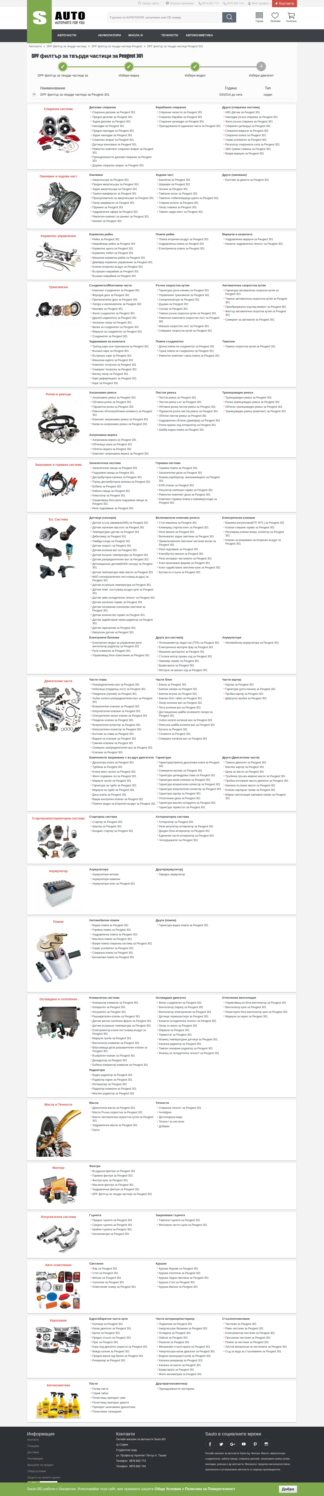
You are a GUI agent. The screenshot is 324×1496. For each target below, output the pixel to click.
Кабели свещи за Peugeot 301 (111, 486)
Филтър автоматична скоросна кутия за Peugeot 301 (255, 311)
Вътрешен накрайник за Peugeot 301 (115, 270)
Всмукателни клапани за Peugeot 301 (115, 699)
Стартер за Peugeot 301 (107, 813)
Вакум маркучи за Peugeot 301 (244, 152)
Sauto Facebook (210, 1433)
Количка (291, 21)
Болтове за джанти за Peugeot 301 (247, 179)
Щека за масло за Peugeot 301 (244, 763)
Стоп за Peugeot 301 (105, 1262)
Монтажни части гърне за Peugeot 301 (183, 1214)
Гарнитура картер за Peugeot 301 (179, 785)
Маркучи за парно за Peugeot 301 (246, 1007)
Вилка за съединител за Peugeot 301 (115, 324)
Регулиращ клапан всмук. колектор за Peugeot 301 (254, 528)
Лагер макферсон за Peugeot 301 (113, 201)
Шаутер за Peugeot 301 (107, 817)
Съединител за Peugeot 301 (109, 333)
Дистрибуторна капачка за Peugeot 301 (117, 473)
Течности (174, 35)
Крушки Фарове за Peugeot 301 (178, 1258)
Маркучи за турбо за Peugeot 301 (113, 781)
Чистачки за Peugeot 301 (240, 1313)
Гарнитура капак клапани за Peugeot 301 (184, 771)
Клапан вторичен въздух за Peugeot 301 (117, 265)
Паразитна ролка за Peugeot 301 (112, 403)
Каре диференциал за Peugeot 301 (114, 375)
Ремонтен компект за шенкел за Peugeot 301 (120, 215)
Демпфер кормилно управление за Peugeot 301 (122, 261)
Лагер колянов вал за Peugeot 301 (180, 695)
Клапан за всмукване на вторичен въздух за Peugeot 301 (253, 537)
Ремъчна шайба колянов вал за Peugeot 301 (187, 717)
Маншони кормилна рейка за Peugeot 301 (118, 256)
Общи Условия (168, 1489)
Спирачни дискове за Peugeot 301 (113, 112)
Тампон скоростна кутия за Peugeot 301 (250, 344)
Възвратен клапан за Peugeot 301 (113, 1046)
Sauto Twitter (221, 1433)
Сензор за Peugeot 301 (173, 306)
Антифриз (165, 1102)
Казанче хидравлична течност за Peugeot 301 (254, 242)
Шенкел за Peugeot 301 (107, 219)
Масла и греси (144, 35)
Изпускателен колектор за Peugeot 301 (116, 721)
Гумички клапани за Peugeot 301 (112, 735)
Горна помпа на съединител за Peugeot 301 (186, 348)
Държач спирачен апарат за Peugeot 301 (118, 164)
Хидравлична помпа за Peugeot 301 (181, 242)
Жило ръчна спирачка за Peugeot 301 (249, 121)
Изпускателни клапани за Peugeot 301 (116, 703)
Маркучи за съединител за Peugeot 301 (117, 329)
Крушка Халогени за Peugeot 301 (179, 1262)
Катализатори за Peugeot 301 (110, 1223)
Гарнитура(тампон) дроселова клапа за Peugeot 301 (189, 756)
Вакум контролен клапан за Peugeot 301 (117, 790)
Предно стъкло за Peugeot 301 (111, 1327)
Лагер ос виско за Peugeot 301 (178, 1016)
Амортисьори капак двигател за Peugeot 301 (186, 1340)
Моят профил (260, 3)
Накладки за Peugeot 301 (108, 125)
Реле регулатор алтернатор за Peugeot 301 (186, 817)
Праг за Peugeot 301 (105, 1331)
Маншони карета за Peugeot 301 (112, 357)
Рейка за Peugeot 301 (105, 238)
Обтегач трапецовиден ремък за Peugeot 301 (253, 403)
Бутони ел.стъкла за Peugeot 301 (179, 566)
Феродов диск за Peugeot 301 (110, 293)
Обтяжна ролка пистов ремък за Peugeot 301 (187, 403)
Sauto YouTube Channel (243, 1433)
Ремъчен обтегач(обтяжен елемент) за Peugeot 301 (122, 409)
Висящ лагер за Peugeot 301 (110, 371)
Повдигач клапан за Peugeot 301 (112, 712)
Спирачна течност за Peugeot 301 (180, 1097)
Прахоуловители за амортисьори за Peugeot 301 (122, 197)
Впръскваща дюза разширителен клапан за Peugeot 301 (119, 1040)
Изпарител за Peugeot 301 (108, 998)
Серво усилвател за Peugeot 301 (245, 139)
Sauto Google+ (232, 1433)
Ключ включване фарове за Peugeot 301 (184, 557)
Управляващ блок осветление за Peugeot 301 (120, 648)
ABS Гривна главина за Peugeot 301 (248, 148)
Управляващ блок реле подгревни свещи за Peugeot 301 (119, 497)
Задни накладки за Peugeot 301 (112, 134)
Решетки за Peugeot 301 (174, 1331)
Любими (275, 21)
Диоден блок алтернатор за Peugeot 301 (184, 822)
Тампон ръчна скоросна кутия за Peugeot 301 (187, 311)
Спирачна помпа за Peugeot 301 (245, 134)
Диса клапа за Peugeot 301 (109, 786)
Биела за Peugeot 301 (172, 677)
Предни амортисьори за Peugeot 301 (115, 183)
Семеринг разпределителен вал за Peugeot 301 (122, 739)
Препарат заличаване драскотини (113, 1395)
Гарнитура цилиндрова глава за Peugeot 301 (187, 767)
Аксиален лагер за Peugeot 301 (112, 320)
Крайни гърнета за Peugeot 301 (112, 1219)
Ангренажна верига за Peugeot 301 (114, 436)
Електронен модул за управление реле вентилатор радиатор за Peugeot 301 (117, 638)
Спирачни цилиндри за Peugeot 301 (181, 121)
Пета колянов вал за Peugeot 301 (179, 700)
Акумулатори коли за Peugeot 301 (113, 874)
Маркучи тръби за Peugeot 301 (111, 772)
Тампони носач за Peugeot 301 (178, 192)
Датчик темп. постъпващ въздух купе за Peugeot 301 (122, 585)
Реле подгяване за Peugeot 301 (178, 544)
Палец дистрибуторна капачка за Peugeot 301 (121, 477)
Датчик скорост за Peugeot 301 (111, 540)
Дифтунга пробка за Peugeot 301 (246, 691)
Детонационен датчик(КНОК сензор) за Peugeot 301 (122, 560)
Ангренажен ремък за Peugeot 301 (114, 394)
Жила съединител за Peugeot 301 (113, 311)
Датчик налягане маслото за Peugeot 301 (118, 522)
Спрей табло (100, 1382)
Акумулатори (111, 35)
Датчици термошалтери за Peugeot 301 (183, 1007)
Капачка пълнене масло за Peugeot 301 (250, 777)
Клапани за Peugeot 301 (107, 744)
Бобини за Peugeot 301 (106, 482)
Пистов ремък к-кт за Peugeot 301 (180, 399)
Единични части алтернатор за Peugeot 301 (186, 826)
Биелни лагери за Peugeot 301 (178, 682)
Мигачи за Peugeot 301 (106, 1267)
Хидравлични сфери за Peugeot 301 (115, 210)
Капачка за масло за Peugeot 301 (180, 1354)
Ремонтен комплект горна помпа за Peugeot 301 (189, 353)
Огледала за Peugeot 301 (175, 1322)
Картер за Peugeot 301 (239, 677)
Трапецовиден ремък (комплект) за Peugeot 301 (255, 408)
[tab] (162, 94)
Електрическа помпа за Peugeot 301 (181, 247)
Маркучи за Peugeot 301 (174, 1021)
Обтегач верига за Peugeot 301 (111, 445)
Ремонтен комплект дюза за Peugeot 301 (184, 490)
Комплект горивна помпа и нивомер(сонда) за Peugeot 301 (187, 496)
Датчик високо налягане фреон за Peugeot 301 (121, 1012)
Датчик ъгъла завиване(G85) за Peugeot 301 (120, 518)
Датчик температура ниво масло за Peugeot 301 (122, 566)
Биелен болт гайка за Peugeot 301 (180, 691)
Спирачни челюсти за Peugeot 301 (180, 112)
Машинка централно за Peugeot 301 (181, 645)
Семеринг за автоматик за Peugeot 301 (249, 317)
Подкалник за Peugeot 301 (175, 1313)
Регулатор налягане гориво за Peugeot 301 (185, 485)
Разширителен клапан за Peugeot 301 (116, 1007)
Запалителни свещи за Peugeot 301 (114, 464)
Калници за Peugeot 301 (107, 1313)
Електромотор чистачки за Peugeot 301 (249, 1322)
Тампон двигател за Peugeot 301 (245, 754)
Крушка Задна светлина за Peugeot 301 (183, 1267)
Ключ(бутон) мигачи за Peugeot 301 (181, 548)
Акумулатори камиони (106, 870)
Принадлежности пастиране (176, 1377)
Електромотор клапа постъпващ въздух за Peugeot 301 (119, 1022)
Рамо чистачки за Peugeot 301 (244, 1318)
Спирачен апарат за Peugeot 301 (113, 139)
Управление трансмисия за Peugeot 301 (184, 293)
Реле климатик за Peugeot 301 (111, 644)
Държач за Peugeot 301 (173, 302)
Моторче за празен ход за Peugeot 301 (183, 663)
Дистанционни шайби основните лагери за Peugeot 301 (185, 706)
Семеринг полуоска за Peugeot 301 (114, 366)
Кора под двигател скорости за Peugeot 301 (119, 1336)
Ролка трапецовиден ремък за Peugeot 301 (252, 399)
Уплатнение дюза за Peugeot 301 (179, 789)
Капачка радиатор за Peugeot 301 (180, 1034)
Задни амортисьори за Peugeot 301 (114, 188)
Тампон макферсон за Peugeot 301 (114, 192)
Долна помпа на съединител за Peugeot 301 (186, 344)
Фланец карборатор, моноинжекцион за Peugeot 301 (189, 474)
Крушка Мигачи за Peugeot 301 (178, 1276)
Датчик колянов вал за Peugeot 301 (114, 545)
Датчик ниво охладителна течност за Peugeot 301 (123, 591)
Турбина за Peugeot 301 (107, 758)
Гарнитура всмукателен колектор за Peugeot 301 (189, 776)
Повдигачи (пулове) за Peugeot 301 (114, 686)
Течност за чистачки (171, 1111)
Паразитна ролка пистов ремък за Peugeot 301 (188, 408)
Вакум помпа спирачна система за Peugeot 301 (122, 934)
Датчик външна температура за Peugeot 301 (120, 549)
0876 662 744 (235, 3)
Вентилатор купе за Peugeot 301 (245, 998)
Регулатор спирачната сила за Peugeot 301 (252, 143)
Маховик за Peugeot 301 (107, 306)
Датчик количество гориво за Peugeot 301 (118, 609)
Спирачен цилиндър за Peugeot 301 (247, 125)
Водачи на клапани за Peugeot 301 (114, 730)
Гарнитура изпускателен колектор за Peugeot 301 (190, 780)
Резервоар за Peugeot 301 (108, 1349)
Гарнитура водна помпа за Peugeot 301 (183, 916)
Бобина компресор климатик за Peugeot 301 (120, 1055)
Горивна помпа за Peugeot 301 (178, 464)
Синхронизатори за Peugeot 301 (179, 297)
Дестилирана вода (170, 1106)
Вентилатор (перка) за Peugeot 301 (181, 998)
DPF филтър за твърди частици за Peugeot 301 (122, 1183)
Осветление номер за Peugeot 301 (114, 1276)
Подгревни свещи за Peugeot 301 (113, 468)
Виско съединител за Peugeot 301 (180, 994)
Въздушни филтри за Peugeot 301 (113, 1161)
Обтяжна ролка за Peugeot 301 (111, 399)
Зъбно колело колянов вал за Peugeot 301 (185, 712)
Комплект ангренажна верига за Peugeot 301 (120, 449)
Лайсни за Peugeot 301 (173, 1327)
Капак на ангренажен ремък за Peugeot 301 (119, 420)
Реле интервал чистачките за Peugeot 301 (185, 553)
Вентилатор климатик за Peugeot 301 (115, 1033)
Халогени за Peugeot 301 (108, 1271)
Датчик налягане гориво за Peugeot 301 (117, 596)
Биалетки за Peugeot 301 (174, 179)
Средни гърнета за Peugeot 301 (112, 1214)
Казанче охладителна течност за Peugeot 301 (187, 1012)
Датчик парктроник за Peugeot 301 (113, 621)
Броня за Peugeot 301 (106, 1322)
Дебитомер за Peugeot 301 (109, 531)
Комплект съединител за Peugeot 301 (116, 288)
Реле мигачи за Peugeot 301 (176, 527)
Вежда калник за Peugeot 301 (110, 1340)
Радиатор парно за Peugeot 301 (112, 1069)
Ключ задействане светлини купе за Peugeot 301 (189, 562)
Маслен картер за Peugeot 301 (244, 758)
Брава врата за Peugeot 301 (176, 658)
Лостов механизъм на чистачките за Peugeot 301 (256, 1336)
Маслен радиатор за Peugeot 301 (113, 1083)
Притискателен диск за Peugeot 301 (114, 297)
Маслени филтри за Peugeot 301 (113, 1174)
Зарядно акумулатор (172, 865)
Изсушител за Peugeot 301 (109, 1003)
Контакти (286, 3)
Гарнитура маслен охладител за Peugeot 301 (187, 794)
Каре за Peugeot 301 (105, 380)
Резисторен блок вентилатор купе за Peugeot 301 (256, 1003)
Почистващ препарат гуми (108, 1386)
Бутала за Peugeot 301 (173, 721)
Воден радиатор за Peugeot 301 (112, 1065)
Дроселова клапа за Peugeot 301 (113, 754)
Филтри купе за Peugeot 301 (110, 1170)
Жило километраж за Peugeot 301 (180, 1363)
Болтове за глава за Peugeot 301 (113, 726)
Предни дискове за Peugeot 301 (112, 116)
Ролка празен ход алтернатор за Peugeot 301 (187, 421)
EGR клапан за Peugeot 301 (176, 481)
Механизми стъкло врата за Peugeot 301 (184, 1336)
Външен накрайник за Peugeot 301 (114, 274)
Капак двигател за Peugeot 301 (111, 1318)
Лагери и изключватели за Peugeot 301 (116, 302)
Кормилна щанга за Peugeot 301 (112, 247)
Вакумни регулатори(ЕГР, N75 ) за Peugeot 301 (254, 518)
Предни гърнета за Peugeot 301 (112, 1210)
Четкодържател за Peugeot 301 (178, 831)
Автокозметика (205, 35)
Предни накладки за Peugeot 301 (113, 130)
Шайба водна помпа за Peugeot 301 (181, 426)
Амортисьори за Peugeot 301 (110, 179)
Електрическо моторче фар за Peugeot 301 (186, 640)
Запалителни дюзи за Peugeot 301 (180, 468)
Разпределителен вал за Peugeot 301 (115, 677)
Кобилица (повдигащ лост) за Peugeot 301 (118, 682)
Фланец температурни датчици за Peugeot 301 (188, 1030)
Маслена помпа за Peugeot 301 (112, 929)
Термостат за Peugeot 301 (175, 1025)
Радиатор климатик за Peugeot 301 (114, 1078)
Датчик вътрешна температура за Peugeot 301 (121, 579)
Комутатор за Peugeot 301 (108, 491)
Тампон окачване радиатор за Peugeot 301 (185, 1039)
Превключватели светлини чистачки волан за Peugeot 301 (187, 537)
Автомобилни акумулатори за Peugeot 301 (252, 636)
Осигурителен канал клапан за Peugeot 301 (119, 708)
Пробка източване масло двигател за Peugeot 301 (256, 772)
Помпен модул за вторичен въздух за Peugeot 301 (123, 795)
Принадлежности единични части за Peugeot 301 (189, 125)
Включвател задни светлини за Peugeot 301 (186, 531)
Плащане (33, 1435)
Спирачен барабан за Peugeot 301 (180, 116)
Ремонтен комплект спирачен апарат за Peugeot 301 (122, 150)
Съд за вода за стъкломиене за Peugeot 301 (253, 1340)
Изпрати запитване (183, 3)
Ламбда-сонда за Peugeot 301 (111, 536)
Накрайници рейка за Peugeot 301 (113, 242)
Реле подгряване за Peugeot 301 (112, 503)
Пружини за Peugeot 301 (107, 206)
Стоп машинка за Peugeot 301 (178, 518)
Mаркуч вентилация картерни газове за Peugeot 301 (255, 787)
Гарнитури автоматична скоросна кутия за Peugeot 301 (251, 290)
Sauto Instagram (266, 1433)
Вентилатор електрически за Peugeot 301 (185, 1003)
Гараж (260, 21)
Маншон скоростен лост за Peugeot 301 (184, 324)
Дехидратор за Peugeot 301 (109, 1050)
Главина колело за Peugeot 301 (178, 201)
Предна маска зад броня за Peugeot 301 (117, 1345)
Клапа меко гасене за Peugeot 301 (113, 763)
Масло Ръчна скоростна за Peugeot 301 (117, 1102)
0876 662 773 (211, 3)
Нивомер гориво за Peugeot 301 (179, 654)
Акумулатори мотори (105, 865)
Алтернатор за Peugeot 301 (176, 813)
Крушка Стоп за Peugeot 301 (177, 1271)
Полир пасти (100, 1377)
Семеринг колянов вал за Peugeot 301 (183, 730)
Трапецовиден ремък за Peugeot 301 (248, 394)
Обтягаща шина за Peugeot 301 (112, 440)
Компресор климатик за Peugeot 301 (115, 994)
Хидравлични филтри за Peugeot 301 (115, 1179)
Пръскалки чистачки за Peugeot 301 (247, 1327)
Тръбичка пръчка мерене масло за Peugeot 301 (255, 768)
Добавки (164, 1115)
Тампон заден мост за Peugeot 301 (180, 210)
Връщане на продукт (40, 1453)
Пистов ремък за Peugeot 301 (177, 394)
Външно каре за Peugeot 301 (110, 348)
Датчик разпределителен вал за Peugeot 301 (120, 554)
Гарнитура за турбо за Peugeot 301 (114, 777)
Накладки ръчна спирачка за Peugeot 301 (251, 116)
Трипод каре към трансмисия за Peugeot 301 (120, 344)
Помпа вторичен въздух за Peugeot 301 (183, 238)
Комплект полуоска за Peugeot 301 (114, 362)
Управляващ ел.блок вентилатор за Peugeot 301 (255, 994)
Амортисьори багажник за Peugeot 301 (183, 1318)
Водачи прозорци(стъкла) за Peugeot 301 (184, 1345)
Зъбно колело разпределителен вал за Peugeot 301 (122, 693)
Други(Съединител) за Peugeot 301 (114, 315)
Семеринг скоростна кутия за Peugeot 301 (185, 328)
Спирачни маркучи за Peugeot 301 (246, 130)
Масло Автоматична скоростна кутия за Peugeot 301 (122, 1108)
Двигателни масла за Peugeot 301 (113, 1097)
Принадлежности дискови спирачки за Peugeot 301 (121, 158)
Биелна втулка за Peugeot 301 (178, 686)
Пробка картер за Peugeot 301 (244, 686)
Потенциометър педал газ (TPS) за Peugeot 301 (189, 636)
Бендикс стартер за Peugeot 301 (112, 822)
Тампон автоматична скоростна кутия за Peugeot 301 (256, 298)
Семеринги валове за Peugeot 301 (180, 762)
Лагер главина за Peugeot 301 (177, 206)
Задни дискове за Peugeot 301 (111, 121)
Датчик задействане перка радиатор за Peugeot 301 (122, 615)
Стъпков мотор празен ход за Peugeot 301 (185, 649)
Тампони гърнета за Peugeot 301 (179, 1210)
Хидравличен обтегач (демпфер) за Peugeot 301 (189, 417)
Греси (96, 1119)
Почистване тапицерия (106, 1400)
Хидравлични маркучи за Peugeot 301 (249, 238)
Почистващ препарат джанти (110, 1391)
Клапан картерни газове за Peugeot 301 (250, 781)
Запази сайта (151, 3)
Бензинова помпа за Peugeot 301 (113, 947)
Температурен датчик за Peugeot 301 (115, 527)
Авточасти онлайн (74, 35)
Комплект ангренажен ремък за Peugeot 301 (120, 416)
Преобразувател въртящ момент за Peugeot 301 (255, 305)
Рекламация (35, 1447)
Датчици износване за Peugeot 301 (114, 143)
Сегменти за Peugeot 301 (174, 726)
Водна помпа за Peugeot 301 (110, 916)
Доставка (33, 1441)
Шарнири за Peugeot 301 (174, 183)
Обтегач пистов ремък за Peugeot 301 (182, 412)
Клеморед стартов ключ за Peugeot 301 (183, 522)
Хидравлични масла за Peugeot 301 (114, 1114)
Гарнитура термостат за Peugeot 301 (182, 798)
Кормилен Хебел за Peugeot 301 (112, 251)
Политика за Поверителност (210, 1489)
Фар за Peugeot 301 (104, 1258)
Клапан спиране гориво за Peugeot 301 (249, 522)
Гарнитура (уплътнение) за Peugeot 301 (184, 288)
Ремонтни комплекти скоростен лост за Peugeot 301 (189, 317)
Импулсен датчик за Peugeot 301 (113, 626)
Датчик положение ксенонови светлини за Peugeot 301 (118, 602)
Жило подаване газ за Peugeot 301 (114, 768)
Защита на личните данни (43, 1466)
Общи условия (36, 1460)
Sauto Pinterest (255, 1433)
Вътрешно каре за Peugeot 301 (111, 353)
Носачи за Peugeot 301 (173, 188)
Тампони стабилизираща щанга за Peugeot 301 (188, 197)
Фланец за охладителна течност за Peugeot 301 (189, 1043)
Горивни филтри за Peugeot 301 (112, 1165)
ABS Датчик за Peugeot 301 (242, 112)
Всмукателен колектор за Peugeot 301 (116, 717)
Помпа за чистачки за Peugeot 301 (246, 1331)
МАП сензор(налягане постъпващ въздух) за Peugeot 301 (120, 573)
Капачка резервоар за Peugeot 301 (180, 1349)
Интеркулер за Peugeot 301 (109, 1074)
